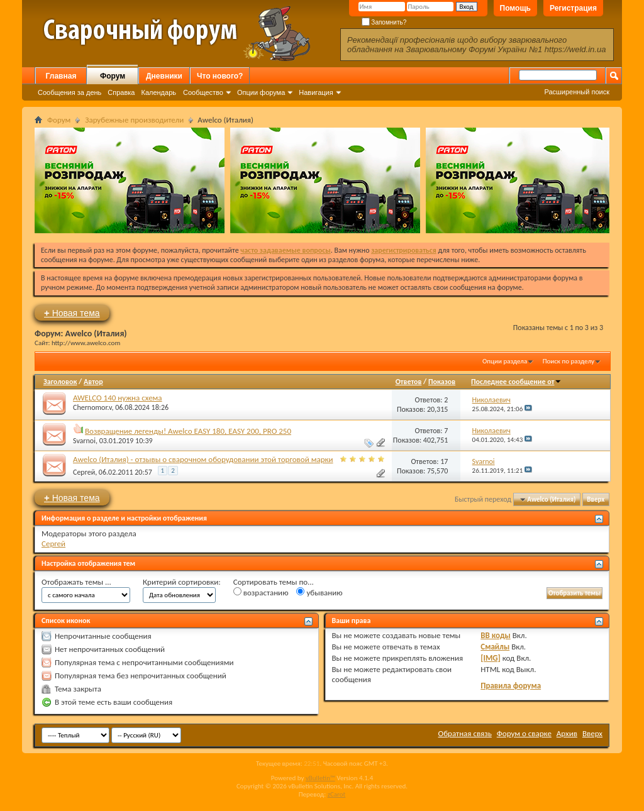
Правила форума (510, 685)
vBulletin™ (320, 778)
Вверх (595, 499)
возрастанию (261, 592)
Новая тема (72, 312)
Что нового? (220, 76)
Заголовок (60, 381)
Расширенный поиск (576, 92)
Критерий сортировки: (182, 582)
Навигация (316, 92)
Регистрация (573, 8)
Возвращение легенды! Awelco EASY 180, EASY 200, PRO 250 (188, 431)
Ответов (409, 381)
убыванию (319, 592)
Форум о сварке (524, 733)
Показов (441, 381)
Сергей (84, 472)
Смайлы (494, 646)
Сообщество (203, 92)
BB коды (495, 635)
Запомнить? (384, 22)
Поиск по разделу (568, 361)
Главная (61, 76)
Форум (112, 76)
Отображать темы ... (76, 582)
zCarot (337, 794)
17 (444, 461)
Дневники (164, 76)
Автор (93, 381)
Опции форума (261, 92)
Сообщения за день (69, 92)
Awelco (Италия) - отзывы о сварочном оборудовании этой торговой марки (203, 459)
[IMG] (490, 658)
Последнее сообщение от (516, 381)
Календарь (158, 92)
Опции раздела (504, 361)
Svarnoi (84, 440)
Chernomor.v (92, 407)
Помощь (515, 8)
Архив (567, 733)
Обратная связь (465, 733)
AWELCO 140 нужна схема (117, 397)
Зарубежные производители (134, 119)
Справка (121, 92)
